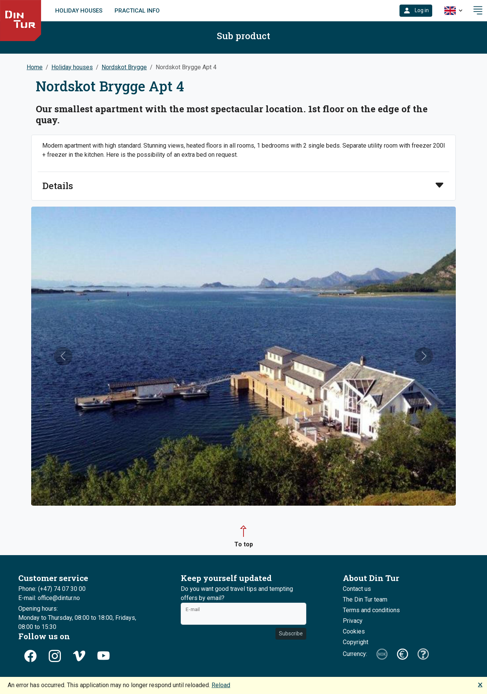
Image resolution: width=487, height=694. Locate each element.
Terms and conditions (371, 610)
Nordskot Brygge (124, 67)
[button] (415, 11)
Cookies (354, 631)
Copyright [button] (355, 642)
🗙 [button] (480, 684)
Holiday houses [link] (78, 10)
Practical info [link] (137, 10)
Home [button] (35, 67)
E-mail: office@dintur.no (49, 598)
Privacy (353, 620)
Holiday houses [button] (72, 67)
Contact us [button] (357, 588)
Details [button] (57, 185)
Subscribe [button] (291, 633)
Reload (221, 685)
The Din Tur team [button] (365, 599)
